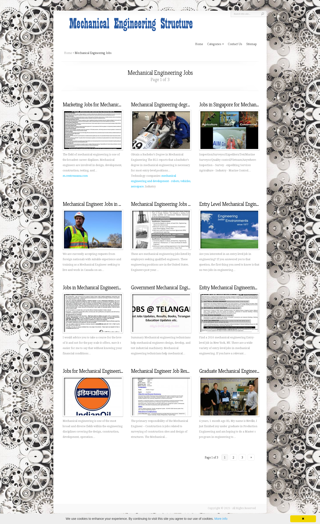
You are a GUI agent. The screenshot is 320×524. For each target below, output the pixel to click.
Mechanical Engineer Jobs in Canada (98, 204)
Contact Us (235, 44)
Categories (215, 44)
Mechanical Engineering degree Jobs (166, 104)
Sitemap (251, 44)
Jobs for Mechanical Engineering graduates (104, 371)
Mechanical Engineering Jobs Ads (163, 204)
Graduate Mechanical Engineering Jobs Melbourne (247, 371)
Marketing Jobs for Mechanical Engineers (102, 104)
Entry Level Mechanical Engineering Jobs (238, 204)
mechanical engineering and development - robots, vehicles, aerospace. (161, 181)
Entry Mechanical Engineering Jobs (233, 287)
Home (68, 53)
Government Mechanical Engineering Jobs (171, 287)
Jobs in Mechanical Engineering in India (101, 287)
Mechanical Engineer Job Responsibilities (170, 371)
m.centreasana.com (75, 175)
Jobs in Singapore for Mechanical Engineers (241, 104)
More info (220, 518)
